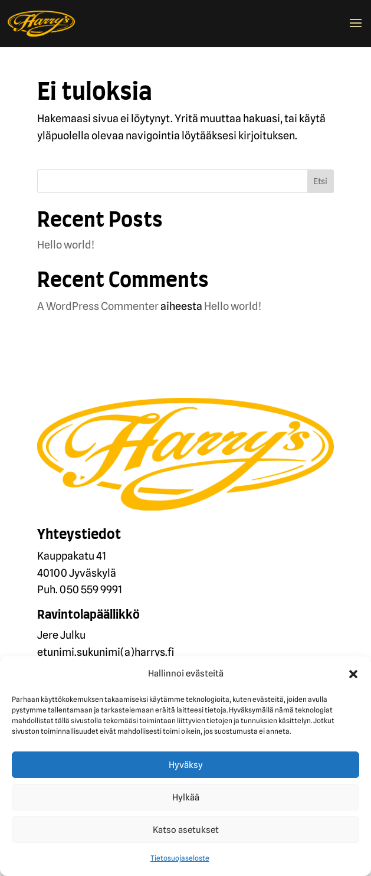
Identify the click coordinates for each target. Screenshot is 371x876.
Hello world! (65, 244)
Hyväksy (186, 765)
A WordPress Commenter (98, 306)
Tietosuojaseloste (179, 858)
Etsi (320, 181)
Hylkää (185, 797)
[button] (353, 674)
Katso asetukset (186, 830)
